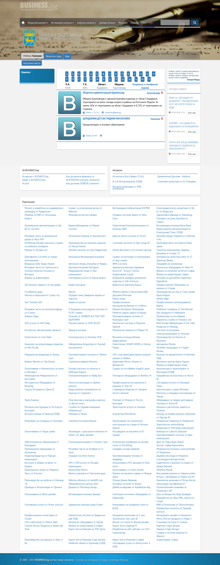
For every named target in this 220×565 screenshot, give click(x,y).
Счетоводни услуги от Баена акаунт (87, 267)
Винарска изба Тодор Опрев (39, 253)
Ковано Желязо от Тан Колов (40, 351)
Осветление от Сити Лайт (38, 327)
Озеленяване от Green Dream (128, 459)
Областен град (53, 55)
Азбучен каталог (86, 22)
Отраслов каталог (38, 22)
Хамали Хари (31, 306)
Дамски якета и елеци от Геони (129, 225)
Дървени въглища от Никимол (172, 445)
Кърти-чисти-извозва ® (125, 515)
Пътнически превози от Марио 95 (130, 320)
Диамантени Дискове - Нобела (174, 170)
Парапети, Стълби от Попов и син (174, 309)
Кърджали (102, 76)
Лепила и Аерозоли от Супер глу (42, 285)
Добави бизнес (107, 22)
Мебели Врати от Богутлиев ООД (130, 281)
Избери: (32, 55)
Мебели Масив (164, 459)
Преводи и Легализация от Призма (43, 477)
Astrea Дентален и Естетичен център (132, 240)
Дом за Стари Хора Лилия (170, 431)
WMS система (120, 253)
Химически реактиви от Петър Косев (175, 470)
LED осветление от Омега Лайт (41, 512)
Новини (135, 22)
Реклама (123, 22)
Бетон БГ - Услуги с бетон (126, 260)
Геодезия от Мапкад (167, 316)
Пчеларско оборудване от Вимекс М (132, 365)
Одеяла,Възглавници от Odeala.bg (174, 204)
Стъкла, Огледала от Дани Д (39, 379)
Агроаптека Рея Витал (124, 403)
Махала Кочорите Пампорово (128, 299)
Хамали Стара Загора (167, 519)
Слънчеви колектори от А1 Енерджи (177, 173)
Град (67, 55)
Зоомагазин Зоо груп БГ (125, 508)
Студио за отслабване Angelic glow (131, 358)
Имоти (72, 281)
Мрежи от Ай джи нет (36, 240)
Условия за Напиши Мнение (113, 549)
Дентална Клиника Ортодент (84, 257)
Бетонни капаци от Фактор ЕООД (42, 403)
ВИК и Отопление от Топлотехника (175, 494)
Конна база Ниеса (78, 459)
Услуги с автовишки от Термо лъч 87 (175, 466)
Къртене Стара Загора (168, 515)
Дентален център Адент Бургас (172, 351)
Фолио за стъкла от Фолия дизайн (131, 512)
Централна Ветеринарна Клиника (86, 246)
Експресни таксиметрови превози (43, 320)
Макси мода (119, 288)
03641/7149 (91, 123)
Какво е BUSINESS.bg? (34, 173)
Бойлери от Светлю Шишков (171, 421)
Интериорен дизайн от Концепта (173, 505)
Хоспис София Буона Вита (170, 435)
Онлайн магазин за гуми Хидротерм (88, 240)
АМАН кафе (162, 288)
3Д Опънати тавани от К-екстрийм (43, 274)
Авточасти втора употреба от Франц (88, 253)
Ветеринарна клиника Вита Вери (173, 215)
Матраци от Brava (78, 403)
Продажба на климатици (169, 253)
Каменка (25, 66)
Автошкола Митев (165, 334)
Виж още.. (192, 106)
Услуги (25, 177)
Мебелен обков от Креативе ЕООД (87, 533)
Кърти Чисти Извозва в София (128, 529)
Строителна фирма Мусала (83, 351)
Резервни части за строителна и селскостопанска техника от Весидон (41, 261)
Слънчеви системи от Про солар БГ (131, 233)
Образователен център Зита (83, 473)
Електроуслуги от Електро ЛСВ (85, 327)
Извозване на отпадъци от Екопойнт (44, 410)
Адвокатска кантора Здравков (128, 257)
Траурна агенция (77, 320)
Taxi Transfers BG (33, 292)
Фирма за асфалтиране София (172, 264)
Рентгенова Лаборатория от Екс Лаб (175, 313)
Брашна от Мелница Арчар (83, 477)
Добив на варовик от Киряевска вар (131, 477)
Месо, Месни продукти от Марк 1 (174, 508)
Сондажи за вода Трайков (126, 438)
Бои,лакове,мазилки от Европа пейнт (176, 463)
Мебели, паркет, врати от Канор (129, 302)
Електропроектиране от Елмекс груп (88, 431)
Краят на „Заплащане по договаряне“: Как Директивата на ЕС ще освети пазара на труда (183, 96)
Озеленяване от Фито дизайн (40, 484)
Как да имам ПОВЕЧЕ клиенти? (82, 177)
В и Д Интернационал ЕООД (127, 173)
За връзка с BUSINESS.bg (35, 170)
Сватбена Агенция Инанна (82, 410)
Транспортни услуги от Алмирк (129, 396)
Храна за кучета (77, 292)
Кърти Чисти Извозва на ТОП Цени (87, 519)
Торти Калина (32, 390)
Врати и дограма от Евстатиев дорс (87, 463)
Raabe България (77, 274)
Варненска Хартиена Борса (127, 274)
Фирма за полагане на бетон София (175, 260)
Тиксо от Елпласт (34, 463)
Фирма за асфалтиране (37, 267)
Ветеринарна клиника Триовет (85, 484)
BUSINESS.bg (42, 549)
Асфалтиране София (167, 529)
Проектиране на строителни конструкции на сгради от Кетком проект (130, 414)
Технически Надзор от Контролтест (87, 225)
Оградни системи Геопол (82, 445)
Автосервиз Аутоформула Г (170, 473)
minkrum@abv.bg (114, 100)
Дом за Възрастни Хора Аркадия (173, 484)
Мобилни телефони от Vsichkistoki (174, 299)
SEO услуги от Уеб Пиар (37, 313)
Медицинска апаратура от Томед (42, 344)
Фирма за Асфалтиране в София (86, 515)
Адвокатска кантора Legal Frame (86, 494)
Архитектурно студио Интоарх (172, 379)
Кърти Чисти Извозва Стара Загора (87, 529)
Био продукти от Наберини (170, 302)
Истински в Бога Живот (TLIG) (128, 170)
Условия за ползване (87, 549)
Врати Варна (163, 285)
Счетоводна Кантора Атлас (170, 449)
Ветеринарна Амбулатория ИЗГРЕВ (131, 197)
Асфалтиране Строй (123, 264)
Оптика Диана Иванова (125, 470)
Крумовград (119, 76)
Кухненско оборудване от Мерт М (174, 257)
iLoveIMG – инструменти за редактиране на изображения (183, 118)
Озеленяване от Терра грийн (40, 421)
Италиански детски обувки (83, 204)
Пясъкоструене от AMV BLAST (84, 313)
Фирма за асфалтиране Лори (171, 355)
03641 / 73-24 (92, 100)
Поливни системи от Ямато (127, 473)
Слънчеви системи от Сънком (171, 512)
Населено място (82, 55)
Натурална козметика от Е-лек (129, 505)
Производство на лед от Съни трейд (175, 281)
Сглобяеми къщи (33, 281)
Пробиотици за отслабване (170, 306)
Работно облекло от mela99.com (86, 470)
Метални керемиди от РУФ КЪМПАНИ (127, 178)
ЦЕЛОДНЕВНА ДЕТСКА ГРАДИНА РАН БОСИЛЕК (106, 107)
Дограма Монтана (122, 285)
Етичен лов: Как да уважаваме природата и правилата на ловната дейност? (183, 139)
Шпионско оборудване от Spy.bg (86, 512)
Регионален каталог (62, 22)
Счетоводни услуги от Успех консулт (44, 494)
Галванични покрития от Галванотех (175, 410)
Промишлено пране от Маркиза (41, 459)
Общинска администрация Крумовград (103, 81)
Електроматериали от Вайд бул (85, 365)
